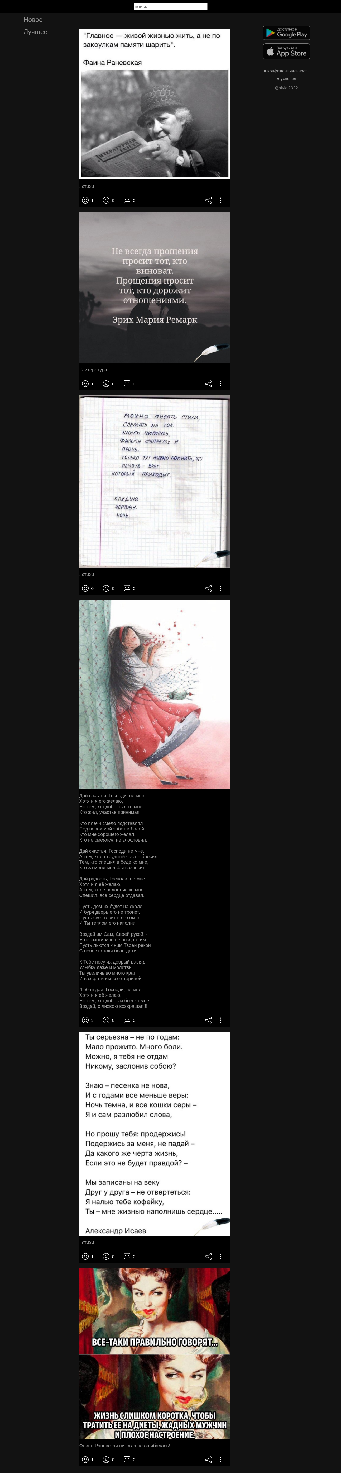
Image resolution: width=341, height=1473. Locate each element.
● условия (286, 78)
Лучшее (35, 31)
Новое (33, 19)
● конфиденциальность (286, 70)
